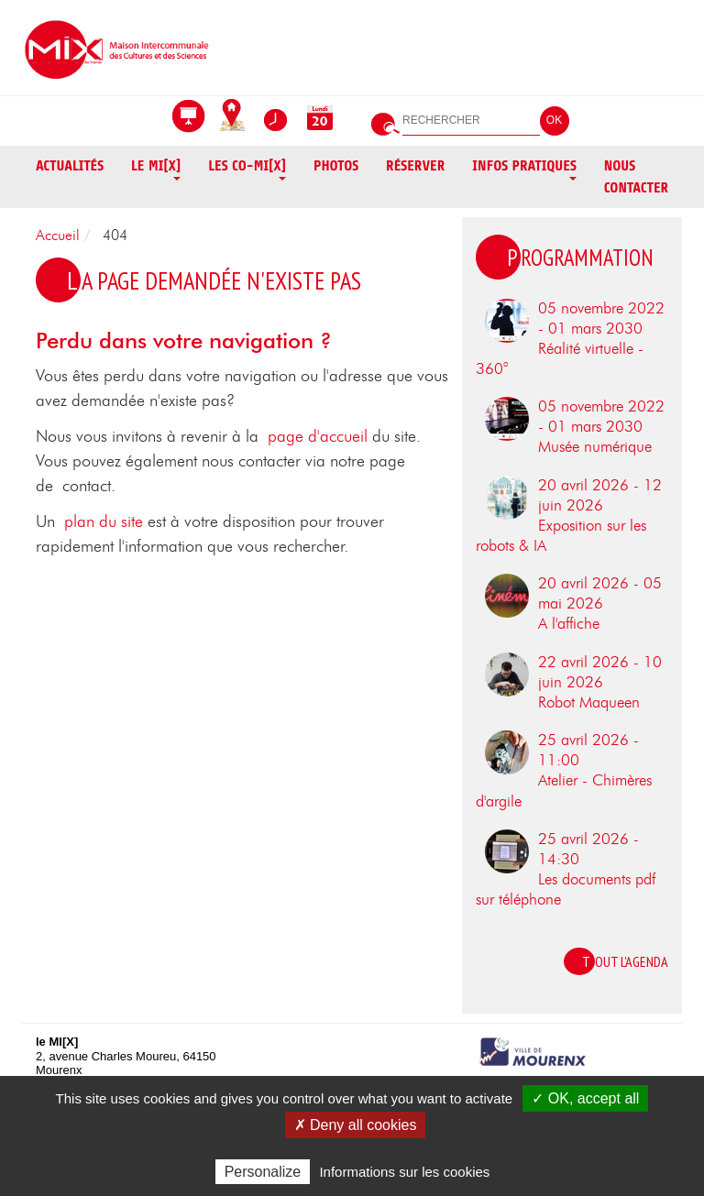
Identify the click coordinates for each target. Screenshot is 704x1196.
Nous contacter (636, 177)
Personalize (263, 1172)
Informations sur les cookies (404, 1172)
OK (554, 120)
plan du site (103, 522)
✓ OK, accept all (585, 1098)
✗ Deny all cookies (355, 1125)
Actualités (70, 166)
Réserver (415, 166)
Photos (336, 166)
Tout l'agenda (625, 961)
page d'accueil (318, 437)
